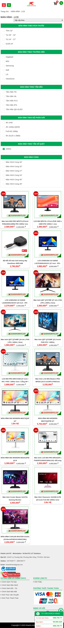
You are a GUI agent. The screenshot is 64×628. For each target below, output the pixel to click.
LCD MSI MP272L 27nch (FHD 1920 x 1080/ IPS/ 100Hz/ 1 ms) (48, 222)
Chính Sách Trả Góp (9, 582)
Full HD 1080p (10, 131)
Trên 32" (8, 31)
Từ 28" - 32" (9, 35)
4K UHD (8, 122)
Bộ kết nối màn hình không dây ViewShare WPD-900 (15, 262)
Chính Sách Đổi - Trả (9, 588)
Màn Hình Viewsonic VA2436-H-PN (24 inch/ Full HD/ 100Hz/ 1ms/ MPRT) (47, 498)
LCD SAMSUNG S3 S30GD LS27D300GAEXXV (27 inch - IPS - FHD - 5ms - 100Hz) (48, 262)
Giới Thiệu (38, 582)
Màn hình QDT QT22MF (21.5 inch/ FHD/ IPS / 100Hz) (48, 341)
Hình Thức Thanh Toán (10, 598)
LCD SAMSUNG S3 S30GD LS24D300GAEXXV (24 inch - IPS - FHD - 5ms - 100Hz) (15, 301)
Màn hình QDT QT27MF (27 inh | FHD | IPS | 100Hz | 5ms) (48, 301)
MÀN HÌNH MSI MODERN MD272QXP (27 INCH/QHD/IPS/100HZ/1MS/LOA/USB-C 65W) (15, 419)
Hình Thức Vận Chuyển (10, 595)
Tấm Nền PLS (10, 101)
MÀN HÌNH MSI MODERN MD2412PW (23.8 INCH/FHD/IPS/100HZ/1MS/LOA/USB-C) (15, 459)
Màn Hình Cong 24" (12, 175)
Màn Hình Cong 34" (12, 162)
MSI (6, 61)
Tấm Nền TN (9, 92)
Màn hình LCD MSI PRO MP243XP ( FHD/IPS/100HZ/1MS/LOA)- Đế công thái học (47, 459)
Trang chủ (5, 11)
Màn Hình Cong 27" (12, 171)
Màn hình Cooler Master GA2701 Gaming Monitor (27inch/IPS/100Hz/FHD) (15, 498)
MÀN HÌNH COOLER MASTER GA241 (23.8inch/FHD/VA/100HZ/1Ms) (15, 538)
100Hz (7, 149)
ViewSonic (9, 79)
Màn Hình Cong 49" (12, 184)
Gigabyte (8, 57)
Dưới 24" (8, 44)
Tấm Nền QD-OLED (13, 109)
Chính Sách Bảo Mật (9, 591)
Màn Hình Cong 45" (12, 179)
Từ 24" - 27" (9, 39)
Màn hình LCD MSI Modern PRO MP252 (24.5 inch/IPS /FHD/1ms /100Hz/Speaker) (47, 380)
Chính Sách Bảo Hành (10, 585)
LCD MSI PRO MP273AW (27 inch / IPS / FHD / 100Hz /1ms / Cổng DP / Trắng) (15, 380)
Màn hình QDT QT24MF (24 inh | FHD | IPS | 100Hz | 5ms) (15, 341)
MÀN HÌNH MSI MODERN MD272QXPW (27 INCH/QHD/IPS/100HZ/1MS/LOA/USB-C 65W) (47, 419)
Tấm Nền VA (9, 96)
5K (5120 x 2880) (11, 136)
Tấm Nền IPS (10, 105)
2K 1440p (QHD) (11, 127)
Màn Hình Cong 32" (12, 166)
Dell (6, 70)
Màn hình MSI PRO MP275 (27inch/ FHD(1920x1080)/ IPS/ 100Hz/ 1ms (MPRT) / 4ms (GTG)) (15, 222)
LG (5, 74)
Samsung (8, 66)
